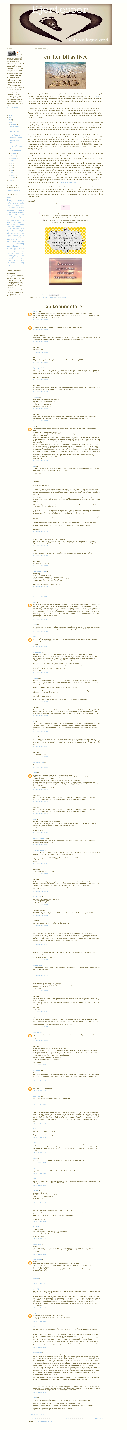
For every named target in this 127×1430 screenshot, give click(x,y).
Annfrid (35, 1208)
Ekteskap (15, 205)
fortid (38, 297)
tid (23, 258)
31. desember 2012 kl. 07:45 (40, 891)
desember (14, 124)
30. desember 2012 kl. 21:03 (40, 813)
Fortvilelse (13, 212)
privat (22, 246)
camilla (35, 773)
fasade (18, 207)
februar (13, 175)
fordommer (21, 209)
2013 (10, 120)
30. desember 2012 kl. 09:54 (40, 379)
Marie (34, 819)
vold (15, 264)
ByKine (35, 637)
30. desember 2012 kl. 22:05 (40, 832)
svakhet (17, 257)
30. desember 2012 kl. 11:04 (40, 476)
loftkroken (36, 1278)
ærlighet (19, 264)
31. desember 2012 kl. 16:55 (40, 1027)
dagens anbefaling (12, 203)
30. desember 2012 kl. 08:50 (40, 352)
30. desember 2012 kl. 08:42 (40, 330)
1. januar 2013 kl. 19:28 (39, 1173)
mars (12, 172)
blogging (21, 200)
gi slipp (19, 216)
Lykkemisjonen (37, 1289)
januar (12, 177)
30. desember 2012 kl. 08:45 (40, 342)
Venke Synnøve (37, 1259)
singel (8, 251)
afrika (14, 197)
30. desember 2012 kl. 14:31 (40, 631)
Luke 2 (12, 142)
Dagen (22, 202)
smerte (16, 255)
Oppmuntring (55, 297)
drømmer (22, 203)
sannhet (9, 250)
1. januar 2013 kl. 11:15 (39, 1090)
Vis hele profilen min (12, 107)
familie (13, 207)
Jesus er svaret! (37, 1086)
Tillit (14, 260)
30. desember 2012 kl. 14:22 (40, 619)
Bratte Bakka (36, 1096)
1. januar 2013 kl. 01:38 (39, 1080)
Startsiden (66, 1418)
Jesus (19, 222)
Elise (34, 466)
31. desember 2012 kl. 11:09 (40, 975)
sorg (60, 297)
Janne (34, 981)
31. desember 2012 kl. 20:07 (40, 1040)
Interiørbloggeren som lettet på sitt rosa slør (16, 145)
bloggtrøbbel (10, 202)
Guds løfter (17, 220)
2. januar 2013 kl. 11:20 (39, 1238)
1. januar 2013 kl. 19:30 (39, 1185)
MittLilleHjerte (37, 1070)
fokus (35, 297)
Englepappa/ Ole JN (38, 368)
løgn (23, 226)
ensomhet (9, 207)
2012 (10, 122)
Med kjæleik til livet (38, 762)
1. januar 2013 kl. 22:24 (39, 1221)
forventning (21, 212)
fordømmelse (10, 211)
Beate (34, 537)
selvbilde (14, 250)
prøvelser (10, 248)
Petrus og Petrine (38, 931)
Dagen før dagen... (15, 129)
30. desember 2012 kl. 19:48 (40, 715)
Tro (17, 260)
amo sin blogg (37, 896)
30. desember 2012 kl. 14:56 (40, 646)
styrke (13, 257)
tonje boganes (37, 1244)
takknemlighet (11, 258)
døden (8, 205)
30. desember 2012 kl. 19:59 (40, 746)
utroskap (18, 262)
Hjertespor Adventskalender (15, 149)
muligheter (21, 235)
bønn (17, 202)
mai (12, 168)
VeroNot (35, 1129)
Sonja (34, 602)
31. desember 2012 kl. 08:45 (40, 905)
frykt (15, 216)
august (13, 160)
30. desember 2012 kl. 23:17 (40, 863)
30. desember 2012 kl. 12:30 (40, 555)
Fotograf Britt (37, 1032)
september (14, 158)
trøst (21, 260)
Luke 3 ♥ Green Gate (16, 138)
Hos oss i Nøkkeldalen (39, 838)
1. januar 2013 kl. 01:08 (39, 1065)
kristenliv (9, 226)
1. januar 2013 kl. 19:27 (39, 1152)
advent (9, 197)
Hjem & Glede (37, 1227)
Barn (9, 200)
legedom (18, 226)
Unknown (35, 311)
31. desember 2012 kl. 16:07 (40, 991)
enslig (22, 205)
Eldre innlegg (99, 1418)
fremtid (9, 214)
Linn (34, 426)
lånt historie (10, 228)
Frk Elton (35, 1190)
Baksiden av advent (15, 140)
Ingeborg (35, 678)
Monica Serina (37, 652)
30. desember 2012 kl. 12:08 (40, 545)
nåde (13, 236)
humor (22, 220)
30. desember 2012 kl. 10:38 (40, 409)
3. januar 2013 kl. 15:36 (39, 1307)
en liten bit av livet (15, 126)
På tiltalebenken (14, 131)
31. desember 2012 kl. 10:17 (40, 944)
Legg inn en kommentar (37, 1414)
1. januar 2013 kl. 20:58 (39, 1202)
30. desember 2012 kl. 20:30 (40, 757)
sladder (17, 253)
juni (12, 165)
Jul (23, 222)
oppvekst (21, 241)
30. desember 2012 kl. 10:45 (40, 421)
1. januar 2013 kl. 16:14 (39, 1137)
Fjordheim (36, 397)
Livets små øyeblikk (38, 850)
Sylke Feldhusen (38, 965)
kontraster (15, 224)
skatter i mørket (18, 251)
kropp (13, 226)
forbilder (9, 209)
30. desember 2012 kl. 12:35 (40, 566)
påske (15, 248)
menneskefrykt (14, 233)
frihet (15, 214)
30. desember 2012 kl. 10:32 (40, 391)
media (22, 228)
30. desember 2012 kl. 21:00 (40, 789)
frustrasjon (10, 216)
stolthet (9, 257)
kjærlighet (10, 224)
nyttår (44, 297)
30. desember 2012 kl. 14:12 (40, 597)
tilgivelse (9, 260)
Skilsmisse (10, 253)
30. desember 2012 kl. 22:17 (40, 844)
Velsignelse (10, 264)
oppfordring (49, 297)
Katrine (35, 1397)
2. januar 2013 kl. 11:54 (39, 1254)
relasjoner (20, 248)
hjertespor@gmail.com (13, 190)
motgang (15, 235)
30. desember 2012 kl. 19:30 (40, 702)
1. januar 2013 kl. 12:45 (39, 1104)
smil (19, 255)
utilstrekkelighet (11, 262)
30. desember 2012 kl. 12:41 (40, 586)
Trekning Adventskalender (15, 134)
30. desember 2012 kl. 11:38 (40, 531)
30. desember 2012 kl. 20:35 (40, 767)
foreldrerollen (20, 211)
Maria (34, 1110)
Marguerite (36, 1313)
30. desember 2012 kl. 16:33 (40, 672)
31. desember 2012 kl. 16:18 (40, 1011)
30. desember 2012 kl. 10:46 (40, 460)
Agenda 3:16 (20, 197)
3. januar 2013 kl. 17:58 (39, 1321)
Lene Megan (36, 950)
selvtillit (19, 250)
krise (22, 224)
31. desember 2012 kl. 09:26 (40, 915)
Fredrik (35, 624)
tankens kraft (19, 258)
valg (22, 262)
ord (8, 244)
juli (11, 163)
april (12, 170)
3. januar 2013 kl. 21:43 (39, 1392)
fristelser (22, 214)
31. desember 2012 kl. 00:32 (40, 874)
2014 (10, 117)
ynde (34, 721)
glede (15, 218)
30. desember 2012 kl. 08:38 (40, 319)
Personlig (19, 244)
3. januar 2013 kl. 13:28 (39, 1273)
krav (19, 224)
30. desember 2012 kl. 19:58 (40, 731)
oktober (13, 156)
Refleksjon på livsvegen (40, 571)
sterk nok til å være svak (69, 182)
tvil (23, 260)
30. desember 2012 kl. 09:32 (40, 362)
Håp (41, 297)
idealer (14, 222)
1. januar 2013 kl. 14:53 (39, 1123)
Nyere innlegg (32, 1418)
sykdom (64, 297)
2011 (10, 180)
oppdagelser (20, 237)
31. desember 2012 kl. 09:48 (40, 925)
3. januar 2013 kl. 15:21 (39, 1283)
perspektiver (12, 246)
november (14, 153)
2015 (10, 115)
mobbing (9, 235)
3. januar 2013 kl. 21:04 (39, 1347)
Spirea (36, 294)
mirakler (22, 233)
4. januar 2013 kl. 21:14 (39, 1411)
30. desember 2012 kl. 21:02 (40, 801)
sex (23, 250)
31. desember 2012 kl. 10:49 (40, 960)
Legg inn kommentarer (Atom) (43, 1421)
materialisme (17, 228)
